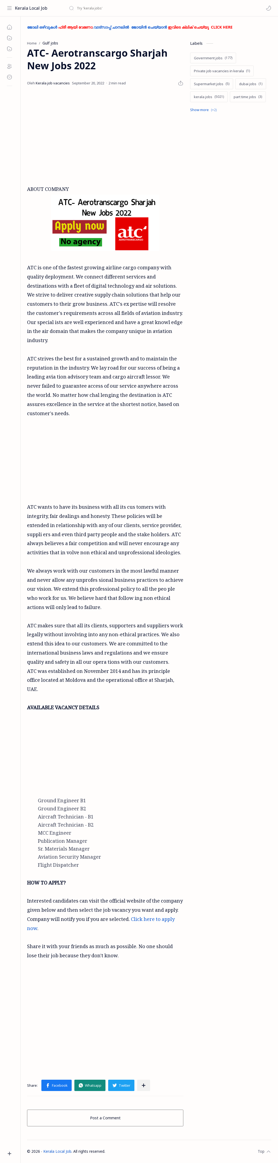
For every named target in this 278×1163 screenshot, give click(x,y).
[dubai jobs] (250, 83)
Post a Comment (105, 1117)
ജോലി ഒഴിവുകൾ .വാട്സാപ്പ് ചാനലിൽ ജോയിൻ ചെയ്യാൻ (130, 27)
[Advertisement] (132, 135)
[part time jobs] (248, 96)
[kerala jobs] (209, 96)
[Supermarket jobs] (211, 83)
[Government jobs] (213, 58)
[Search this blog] (112, 8)
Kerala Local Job (31, 8)
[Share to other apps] (143, 1085)
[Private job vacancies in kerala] (222, 71)
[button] (268, 8)
